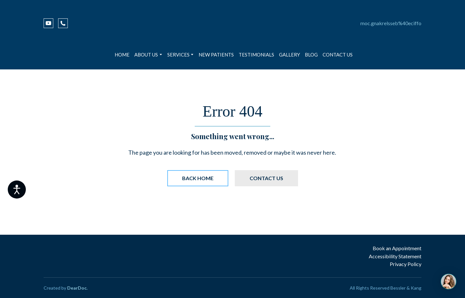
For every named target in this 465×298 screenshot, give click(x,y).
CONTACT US (338, 54)
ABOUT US (146, 54)
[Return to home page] (232, 23)
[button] (48, 23)
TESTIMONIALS (256, 54)
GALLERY (289, 54)
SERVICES (178, 54)
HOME (122, 54)
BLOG (311, 54)
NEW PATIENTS (216, 54)
